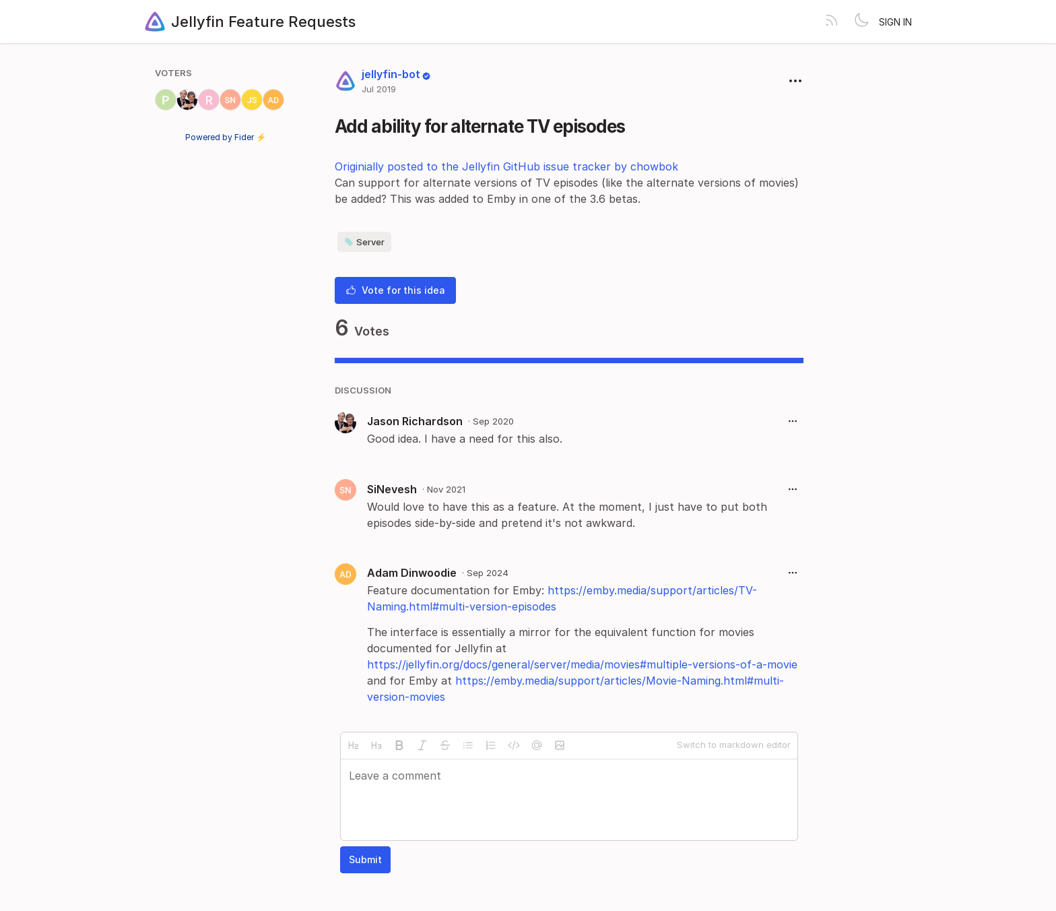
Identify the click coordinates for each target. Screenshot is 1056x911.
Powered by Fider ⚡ (225, 137)
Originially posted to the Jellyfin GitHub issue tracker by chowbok (506, 166)
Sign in (895, 22)
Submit (365, 859)
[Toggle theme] (861, 21)
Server (364, 242)
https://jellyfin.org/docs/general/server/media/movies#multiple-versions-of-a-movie (582, 664)
